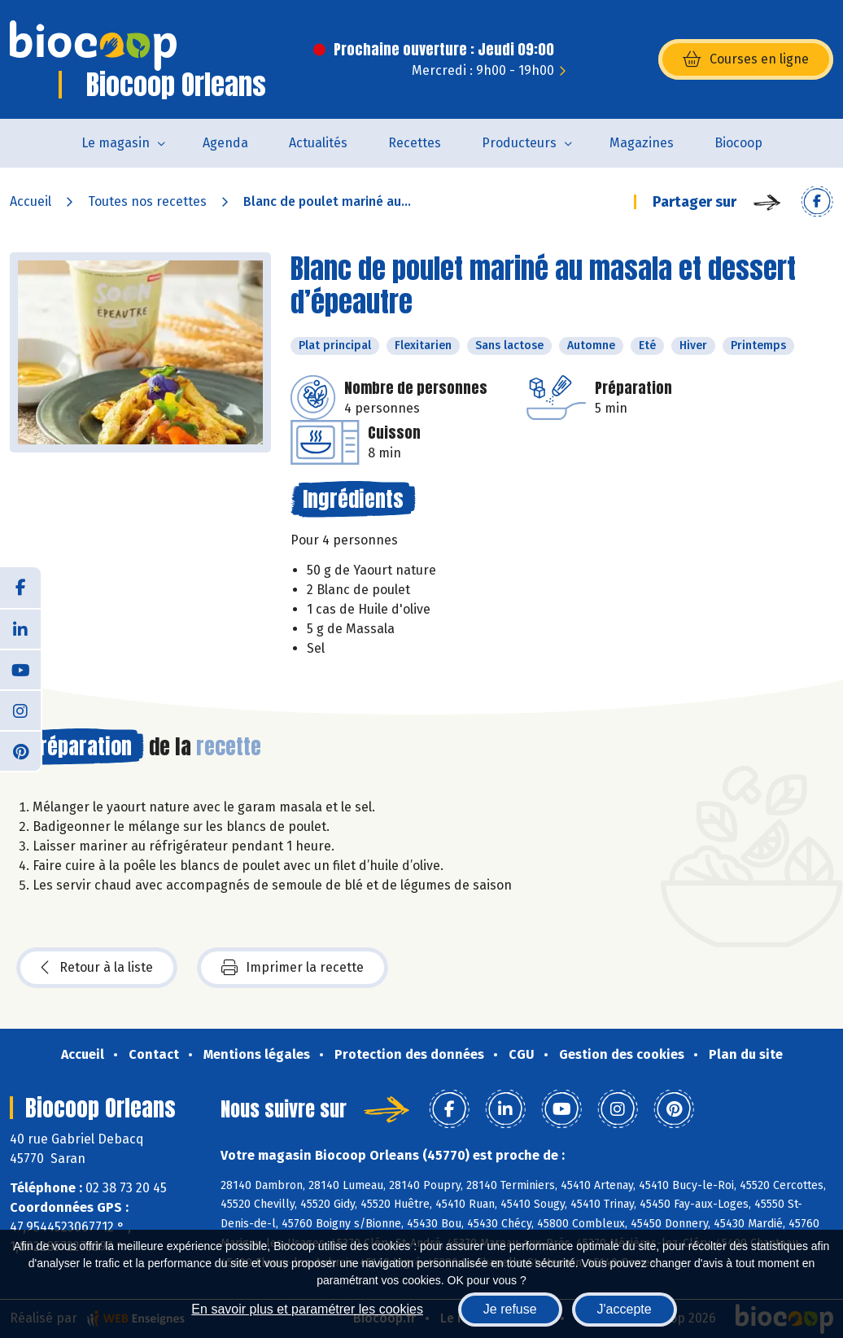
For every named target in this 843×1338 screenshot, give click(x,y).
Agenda (225, 143)
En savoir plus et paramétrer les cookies (307, 1309)
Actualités (318, 143)
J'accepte (624, 1309)
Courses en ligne (746, 59)
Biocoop (738, 143)
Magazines (641, 143)
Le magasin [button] (115, 143)
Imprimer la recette (292, 968)
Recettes (414, 143)
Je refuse (510, 1309)
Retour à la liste (97, 968)
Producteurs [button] (519, 143)
